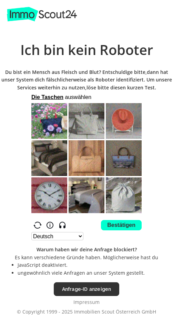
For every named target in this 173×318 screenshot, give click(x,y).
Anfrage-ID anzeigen (86, 289)
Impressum (86, 302)
